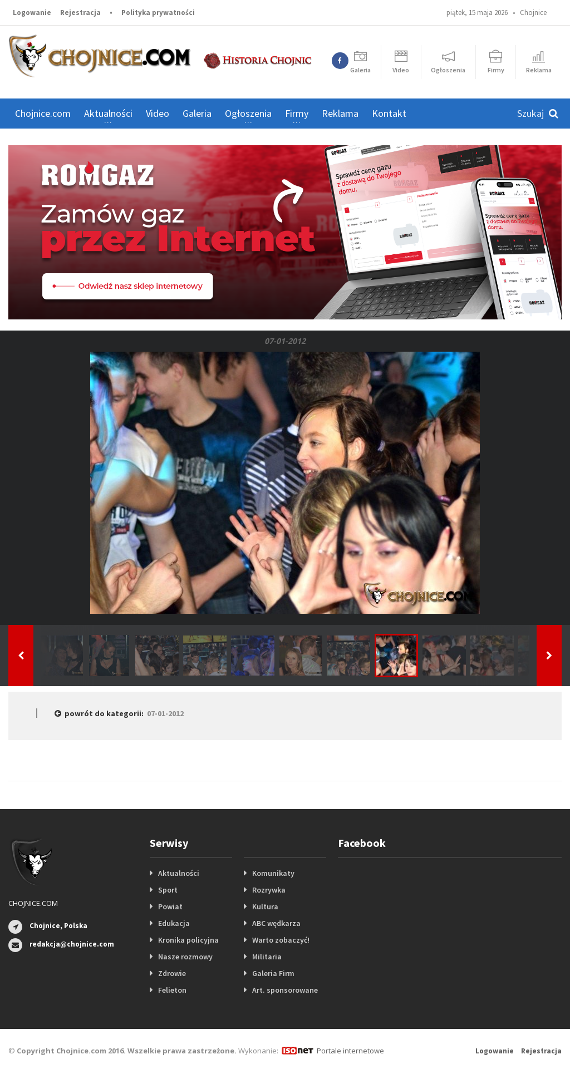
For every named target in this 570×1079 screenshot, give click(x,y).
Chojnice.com (43, 113)
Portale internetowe (350, 1051)
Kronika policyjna (188, 940)
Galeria (197, 113)
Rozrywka (269, 890)
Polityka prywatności (158, 12)
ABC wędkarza (276, 923)
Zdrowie (172, 973)
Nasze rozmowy (185, 957)
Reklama (340, 113)
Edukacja (174, 923)
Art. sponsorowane (285, 990)
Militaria (267, 957)
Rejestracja (80, 12)
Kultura (265, 906)
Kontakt (389, 113)
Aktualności (178, 873)
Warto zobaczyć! (280, 940)
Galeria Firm (273, 973)
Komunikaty (273, 873)
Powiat (170, 906)
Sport (168, 890)
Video (157, 113)
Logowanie (32, 12)
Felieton (172, 990)
